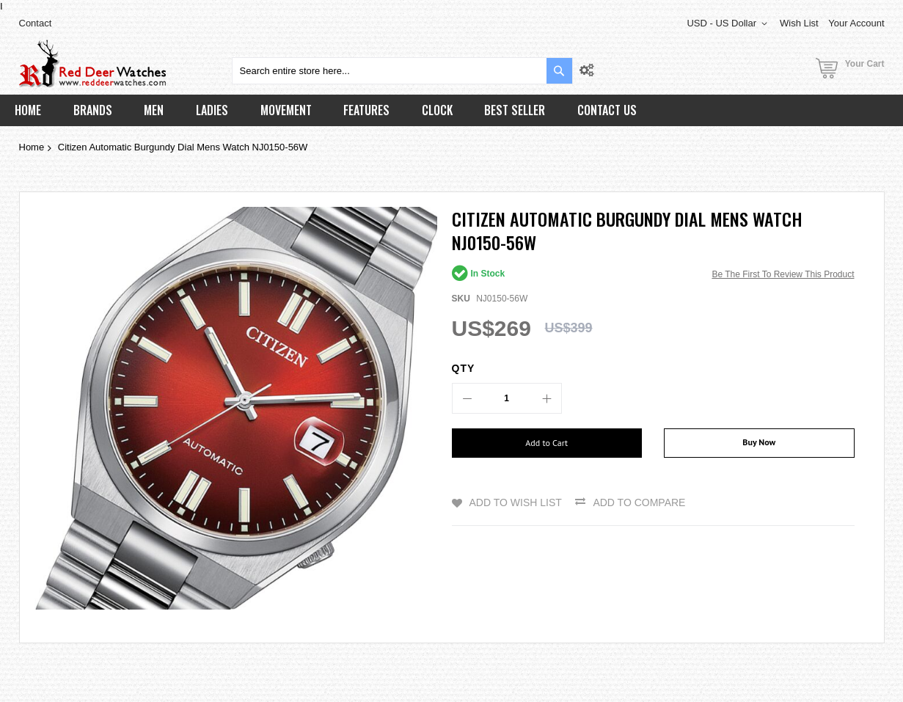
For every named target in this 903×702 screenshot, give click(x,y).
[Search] (559, 71)
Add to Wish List (515, 502)
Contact (35, 23)
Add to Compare (639, 502)
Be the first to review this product (783, 274)
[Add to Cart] (547, 443)
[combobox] (402, 71)
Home (32, 147)
